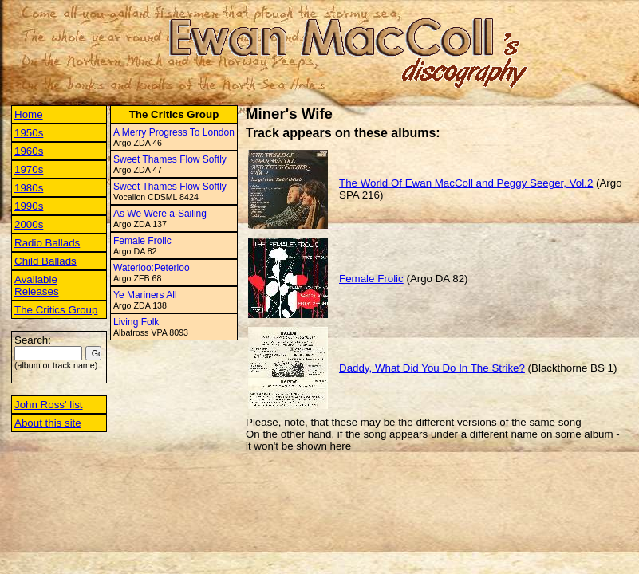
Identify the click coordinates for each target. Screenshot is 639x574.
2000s (28, 224)
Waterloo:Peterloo (151, 267)
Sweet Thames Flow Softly (170, 159)
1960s (28, 151)
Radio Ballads (47, 243)
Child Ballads (45, 261)
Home (28, 114)
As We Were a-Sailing (160, 213)
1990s (28, 206)
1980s (28, 188)
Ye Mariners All (145, 295)
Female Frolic (142, 240)
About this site (47, 423)
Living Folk (136, 322)
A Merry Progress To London (174, 132)
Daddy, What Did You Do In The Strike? (432, 368)
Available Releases (36, 285)
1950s (28, 133)
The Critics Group (55, 310)
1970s (28, 169)
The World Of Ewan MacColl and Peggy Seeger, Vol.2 (466, 183)
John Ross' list (48, 405)
